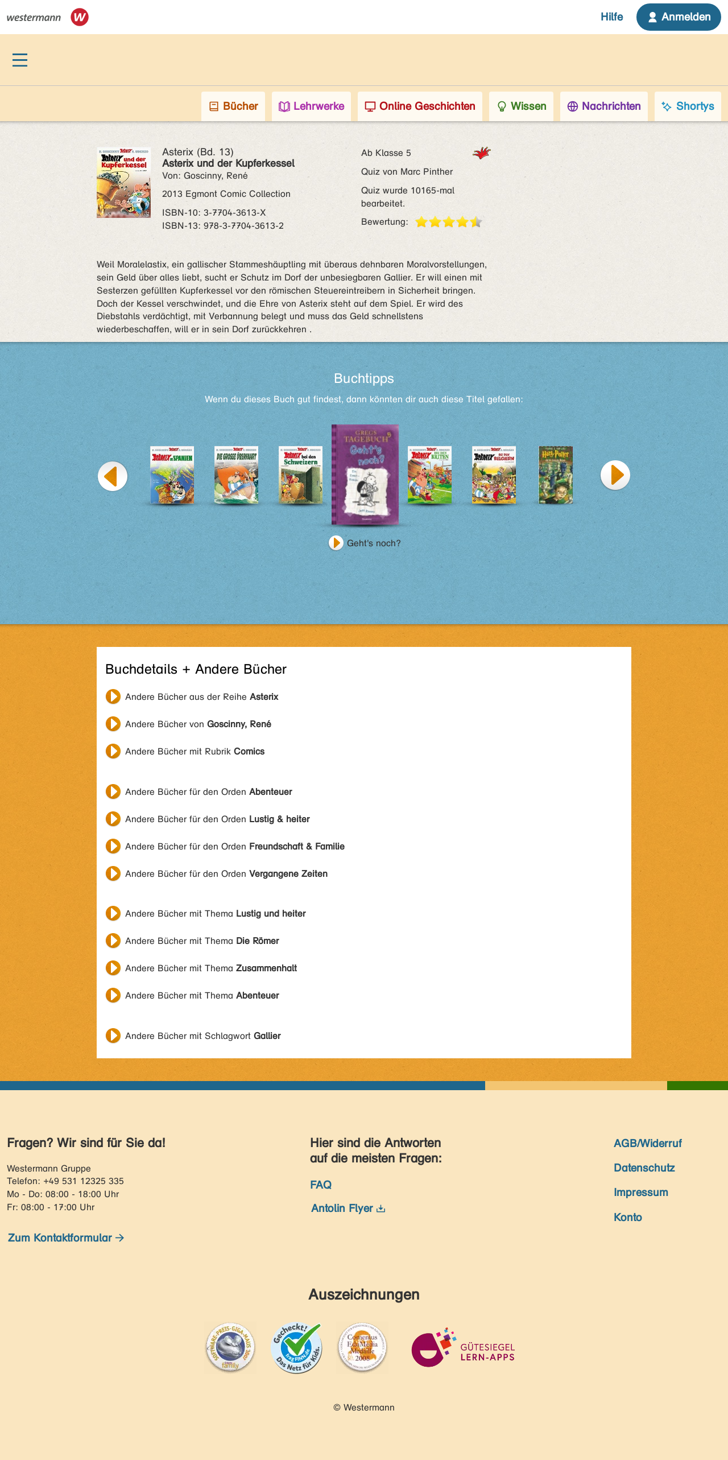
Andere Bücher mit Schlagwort (202, 1035)
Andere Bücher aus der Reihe (201, 696)
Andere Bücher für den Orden (208, 791)
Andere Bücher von (198, 724)
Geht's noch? (374, 543)
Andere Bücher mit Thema (215, 913)
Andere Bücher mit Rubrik (194, 751)
